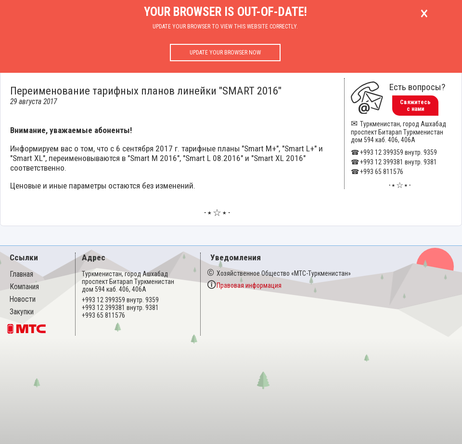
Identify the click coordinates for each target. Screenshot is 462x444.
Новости (23, 299)
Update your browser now (225, 52)
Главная (21, 274)
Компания (24, 287)
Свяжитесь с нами (415, 105)
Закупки (22, 312)
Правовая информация (249, 285)
